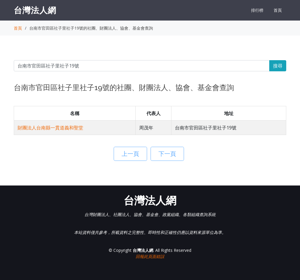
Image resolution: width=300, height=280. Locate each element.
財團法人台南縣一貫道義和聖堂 (50, 127)
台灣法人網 (35, 10)
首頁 (278, 10)
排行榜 (257, 10)
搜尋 (277, 66)
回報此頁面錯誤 (150, 256)
